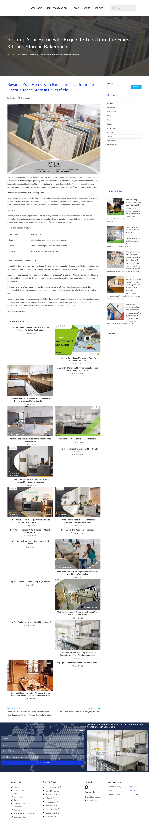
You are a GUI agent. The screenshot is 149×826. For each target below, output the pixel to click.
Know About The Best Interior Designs (77, 522)
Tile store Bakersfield (18, 304)
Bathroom (110, 96)
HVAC (109, 108)
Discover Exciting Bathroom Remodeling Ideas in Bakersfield (133, 177)
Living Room (111, 121)
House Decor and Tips (58, 4)
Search (110, 76)
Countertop (111, 100)
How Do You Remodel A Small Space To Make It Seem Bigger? (30, 523)
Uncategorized (112, 137)
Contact (98, 4)
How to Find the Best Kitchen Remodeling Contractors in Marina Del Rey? (77, 513)
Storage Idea (111, 133)
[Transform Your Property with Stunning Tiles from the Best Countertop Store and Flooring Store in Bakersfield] (115, 259)
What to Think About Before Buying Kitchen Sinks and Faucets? (30, 432)
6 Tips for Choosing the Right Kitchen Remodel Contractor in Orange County (30, 513)
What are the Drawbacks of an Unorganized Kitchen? (30, 535)
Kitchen (19, 47)
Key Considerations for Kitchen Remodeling (77, 431)
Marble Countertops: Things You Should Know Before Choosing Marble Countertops (30, 392)
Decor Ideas (36, 4)
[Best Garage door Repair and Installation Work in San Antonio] (115, 286)
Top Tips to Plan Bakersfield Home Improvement (77, 655)
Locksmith (110, 125)
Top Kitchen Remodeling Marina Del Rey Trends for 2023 (77, 442)
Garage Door (111, 104)
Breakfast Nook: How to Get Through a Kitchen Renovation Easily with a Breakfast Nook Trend (30, 686)
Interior (109, 112)
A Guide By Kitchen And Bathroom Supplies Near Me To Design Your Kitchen (77, 361)
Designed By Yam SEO (74, 823)
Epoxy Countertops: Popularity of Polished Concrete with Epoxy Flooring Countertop (78, 646)
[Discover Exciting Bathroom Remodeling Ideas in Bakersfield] (115, 182)
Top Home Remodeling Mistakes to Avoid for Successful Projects (78, 351)
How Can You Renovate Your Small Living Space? (30, 614)
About (87, 4)
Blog (76, 4)
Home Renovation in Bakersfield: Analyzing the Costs (133, 205)
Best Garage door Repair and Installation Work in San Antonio (133, 282)
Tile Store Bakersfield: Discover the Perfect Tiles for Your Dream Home (78, 605)
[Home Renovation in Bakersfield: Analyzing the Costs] (115, 209)
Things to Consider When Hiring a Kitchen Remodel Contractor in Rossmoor (30, 473)
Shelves (109, 129)
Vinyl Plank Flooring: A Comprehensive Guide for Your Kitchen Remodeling (77, 565)
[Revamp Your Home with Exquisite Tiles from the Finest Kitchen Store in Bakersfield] (115, 234)
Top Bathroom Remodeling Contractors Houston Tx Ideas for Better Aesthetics (30, 321)
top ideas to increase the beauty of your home (30, 574)
